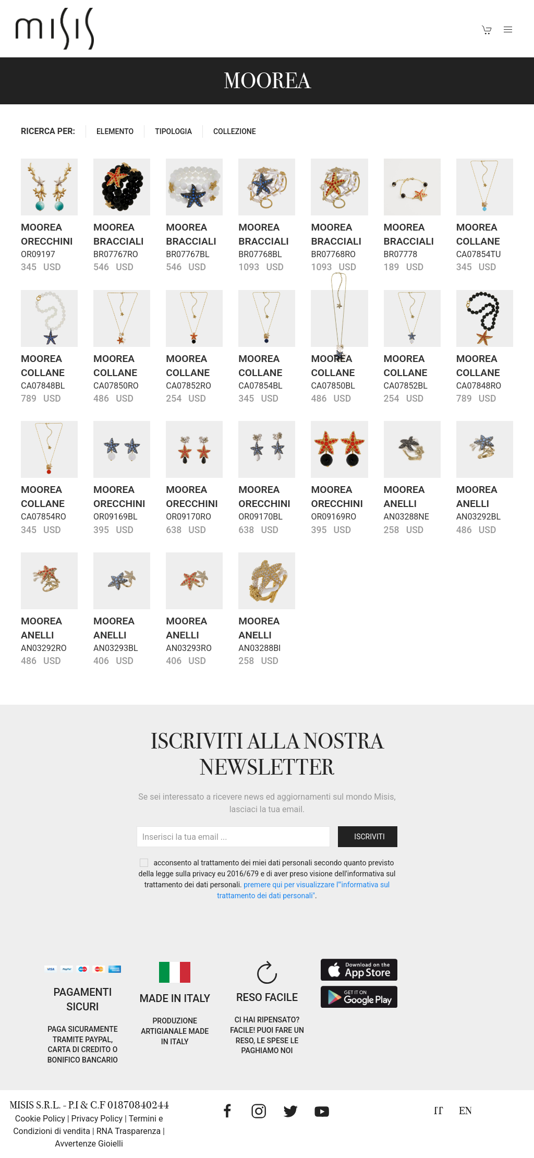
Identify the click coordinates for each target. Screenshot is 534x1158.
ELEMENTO (115, 131)
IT (438, 1111)
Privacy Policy (97, 1119)
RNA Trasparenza (128, 1131)
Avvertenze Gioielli (89, 1144)
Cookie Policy (40, 1119)
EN (465, 1111)
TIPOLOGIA (173, 131)
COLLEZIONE (234, 131)
